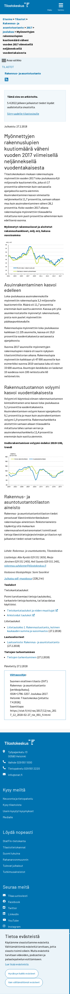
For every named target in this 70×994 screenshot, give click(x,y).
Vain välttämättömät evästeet (23, 982)
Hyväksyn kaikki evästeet (21, 973)
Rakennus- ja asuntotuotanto (23, 73)
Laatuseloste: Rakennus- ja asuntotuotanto (33, 642)
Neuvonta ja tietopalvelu (18, 798)
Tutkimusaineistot (14, 871)
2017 (29, 27)
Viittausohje (18, 674)
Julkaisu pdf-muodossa (18, 578)
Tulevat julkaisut (13, 865)
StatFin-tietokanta (14, 841)
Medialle (8, 817)
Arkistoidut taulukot (21, 615)
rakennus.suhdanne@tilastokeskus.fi (25, 565)
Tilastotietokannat (14, 847)
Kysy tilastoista (12, 804)
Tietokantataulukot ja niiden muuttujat (32, 610)
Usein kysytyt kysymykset (18, 811)
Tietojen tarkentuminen (21, 657)
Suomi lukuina (11, 853)
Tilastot (20, 19)
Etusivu (7, 19)
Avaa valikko (11, 60)
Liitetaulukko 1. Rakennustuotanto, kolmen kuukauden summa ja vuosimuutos (33, 629)
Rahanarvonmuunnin (15, 859)
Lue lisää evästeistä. (17, 964)
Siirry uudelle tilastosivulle (23, 113)
